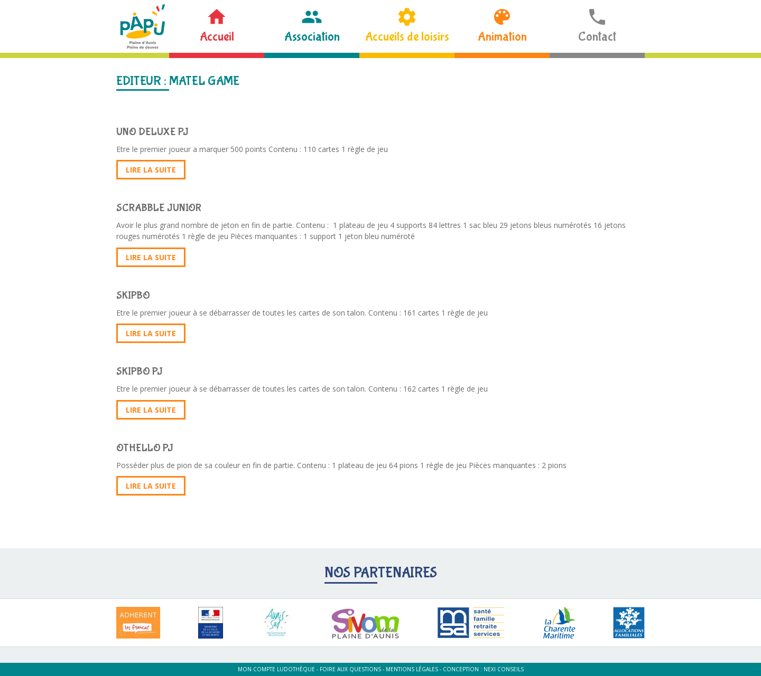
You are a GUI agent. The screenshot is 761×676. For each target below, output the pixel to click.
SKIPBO (133, 295)
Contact (597, 37)
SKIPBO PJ (139, 371)
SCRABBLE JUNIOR (158, 208)
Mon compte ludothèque (276, 669)
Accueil (217, 37)
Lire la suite (151, 170)
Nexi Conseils (504, 669)
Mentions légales (412, 669)
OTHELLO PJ (144, 448)
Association (312, 37)
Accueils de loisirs (407, 37)
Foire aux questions (350, 669)
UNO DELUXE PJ (152, 132)
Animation (502, 37)
